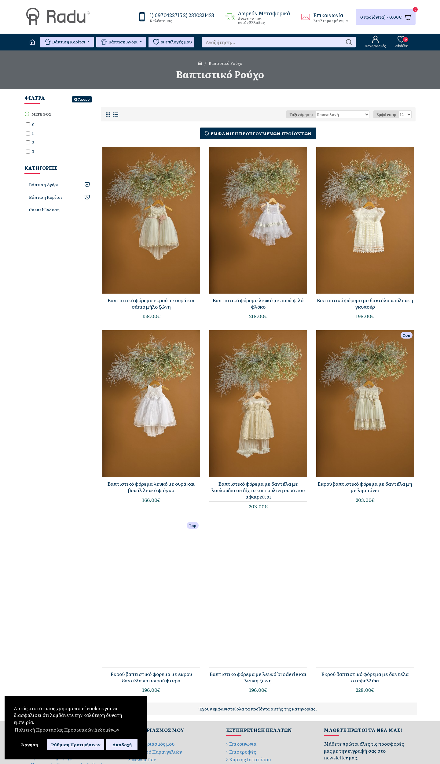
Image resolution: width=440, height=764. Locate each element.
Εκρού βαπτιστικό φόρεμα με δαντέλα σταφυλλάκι (365, 677)
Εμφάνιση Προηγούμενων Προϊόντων (261, 133)
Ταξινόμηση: (301, 114)
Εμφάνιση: (386, 114)
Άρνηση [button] (29, 744)
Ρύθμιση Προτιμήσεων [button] (76, 744)
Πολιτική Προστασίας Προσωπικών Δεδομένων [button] (67, 729)
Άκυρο (84, 99)
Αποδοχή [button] (122, 744)
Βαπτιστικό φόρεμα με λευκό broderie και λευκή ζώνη (258, 677)
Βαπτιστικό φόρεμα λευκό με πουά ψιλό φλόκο (258, 303)
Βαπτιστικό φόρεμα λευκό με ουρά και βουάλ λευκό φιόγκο (151, 486)
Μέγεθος (41, 114)
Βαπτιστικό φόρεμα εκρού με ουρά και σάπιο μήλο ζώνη (151, 303)
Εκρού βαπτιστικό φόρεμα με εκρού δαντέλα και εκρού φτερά (151, 677)
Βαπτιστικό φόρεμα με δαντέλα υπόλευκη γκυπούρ (365, 303)
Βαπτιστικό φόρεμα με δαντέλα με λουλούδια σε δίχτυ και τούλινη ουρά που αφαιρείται (258, 489)
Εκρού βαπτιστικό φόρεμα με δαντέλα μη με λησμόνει (365, 486)
